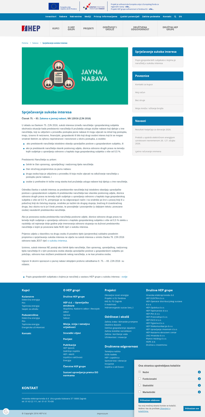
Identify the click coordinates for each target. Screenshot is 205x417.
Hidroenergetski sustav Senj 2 (119, 307)
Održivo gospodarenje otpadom (120, 328)
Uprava (66, 315)
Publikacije (69, 344)
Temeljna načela (112, 351)
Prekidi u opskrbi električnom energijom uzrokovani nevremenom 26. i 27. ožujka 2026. (155, 140)
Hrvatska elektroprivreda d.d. (160, 295)
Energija (67, 360)
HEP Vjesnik (68, 348)
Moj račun (140, 92)
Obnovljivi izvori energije (117, 295)
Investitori (50, 16)
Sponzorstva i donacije (116, 360)
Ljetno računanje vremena (148, 151)
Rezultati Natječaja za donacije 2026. (153, 129)
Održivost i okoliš (110, 28)
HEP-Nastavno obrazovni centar (161, 332)
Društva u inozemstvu (156, 345)
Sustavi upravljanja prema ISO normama (80, 374)
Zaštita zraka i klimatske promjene (121, 321)
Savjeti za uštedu (30, 309)
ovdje (124, 276)
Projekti (88, 28)
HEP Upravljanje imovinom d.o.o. (162, 329)
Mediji (88, 16)
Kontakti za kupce (144, 84)
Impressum (102, 413)
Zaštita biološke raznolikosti (118, 331)
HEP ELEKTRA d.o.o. (155, 298)
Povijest (67, 339)
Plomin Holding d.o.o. (156, 338)
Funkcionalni (150, 379)
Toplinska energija (31, 306)
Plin (24, 302)
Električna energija (31, 299)
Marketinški (149, 392)
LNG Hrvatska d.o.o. (155, 335)
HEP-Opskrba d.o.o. (155, 307)
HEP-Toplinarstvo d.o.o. (157, 310)
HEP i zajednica (112, 357)
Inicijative (109, 363)
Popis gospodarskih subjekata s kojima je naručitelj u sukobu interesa (155, 61)
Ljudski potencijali (129, 16)
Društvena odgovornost (140, 28)
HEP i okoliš (68, 354)
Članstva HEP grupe (74, 366)
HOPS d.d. (151, 341)
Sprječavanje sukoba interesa (55, 43)
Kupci (55, 28)
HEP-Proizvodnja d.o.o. (157, 317)
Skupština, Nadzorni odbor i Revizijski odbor (81, 310)
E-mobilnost (110, 304)
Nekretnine (76, 16)
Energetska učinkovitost (33, 327)
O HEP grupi (71, 28)
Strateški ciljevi (72, 333)
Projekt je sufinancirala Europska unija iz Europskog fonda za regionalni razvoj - (135, 5)
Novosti (140, 121)
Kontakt (167, 16)
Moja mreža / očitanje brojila (149, 108)
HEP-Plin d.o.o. (153, 313)
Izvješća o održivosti (72, 357)
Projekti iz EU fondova (115, 298)
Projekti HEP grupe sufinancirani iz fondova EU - (132, 9)
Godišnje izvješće (71, 351)
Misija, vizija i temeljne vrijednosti (76, 325)
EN (180, 16)
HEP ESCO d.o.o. (154, 320)
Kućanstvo (28, 296)
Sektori (66, 318)
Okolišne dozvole (113, 324)
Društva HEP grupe (170, 28)
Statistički (148, 385)
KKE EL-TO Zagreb (113, 301)
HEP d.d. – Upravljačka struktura (76, 304)
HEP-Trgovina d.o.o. (155, 323)
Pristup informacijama (105, 16)
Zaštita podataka (151, 16)
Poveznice (142, 76)
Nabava (63, 16)
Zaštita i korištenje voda (116, 334)
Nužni (146, 372)
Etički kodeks (111, 354)
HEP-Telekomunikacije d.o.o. (159, 326)
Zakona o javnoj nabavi (53, 118)
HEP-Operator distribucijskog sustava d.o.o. (164, 303)
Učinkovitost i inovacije (116, 337)
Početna (25, 43)
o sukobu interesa (57, 240)
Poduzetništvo (30, 315)
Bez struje (140, 100)
